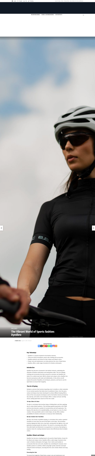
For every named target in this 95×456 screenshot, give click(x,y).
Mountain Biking (35, 14)
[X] (41, 346)
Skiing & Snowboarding (47, 14)
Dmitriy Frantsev (75, 336)
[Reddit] (44, 346)
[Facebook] (39, 346)
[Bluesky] (51, 346)
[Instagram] (54, 346)
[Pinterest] (46, 346)
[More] (56, 346)
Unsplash (81, 336)
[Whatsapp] (49, 346)
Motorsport (58, 14)
